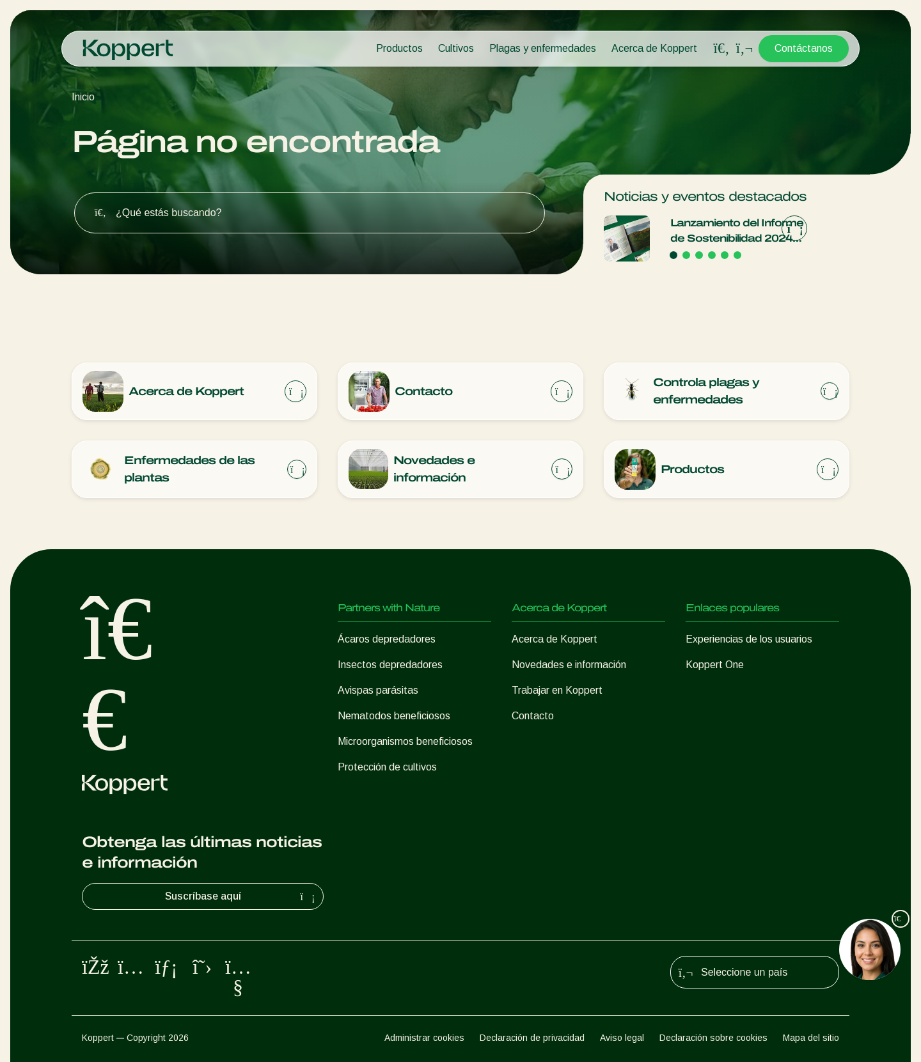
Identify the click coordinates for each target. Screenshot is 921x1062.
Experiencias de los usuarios (749, 639)
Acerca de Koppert (654, 48)
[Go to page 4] (712, 255)
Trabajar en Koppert (557, 690)
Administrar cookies (424, 1038)
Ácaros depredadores (387, 639)
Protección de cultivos (387, 766)
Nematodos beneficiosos (394, 715)
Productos (399, 48)
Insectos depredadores (390, 664)
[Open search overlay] (721, 48)
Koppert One (715, 664)
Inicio (83, 96)
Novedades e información (569, 664)
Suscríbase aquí (242, 896)
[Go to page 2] (686, 255)
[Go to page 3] (699, 255)
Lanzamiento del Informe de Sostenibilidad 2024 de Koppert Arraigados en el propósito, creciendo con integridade (736, 231)
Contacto (533, 715)
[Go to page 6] (737, 255)
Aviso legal (622, 1038)
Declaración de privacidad (532, 1038)
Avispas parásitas (378, 690)
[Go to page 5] (724, 255)
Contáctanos (804, 48)
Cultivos (456, 48)
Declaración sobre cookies (713, 1038)
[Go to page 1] (673, 255)
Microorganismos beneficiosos (405, 741)
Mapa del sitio (811, 1038)
